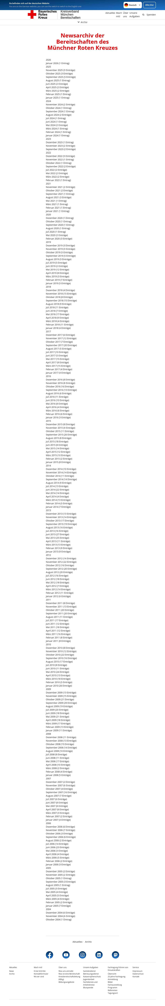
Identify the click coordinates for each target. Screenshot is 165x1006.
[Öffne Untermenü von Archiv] (82, 22)
